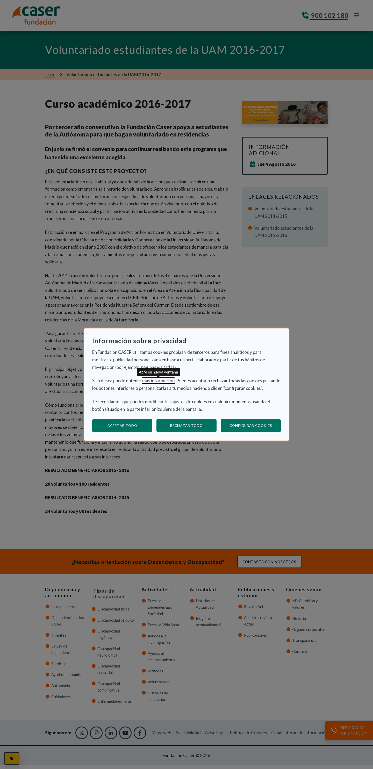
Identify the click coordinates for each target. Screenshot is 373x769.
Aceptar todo (122, 425)
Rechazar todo (186, 425)
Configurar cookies (255, 425)
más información (158, 380)
